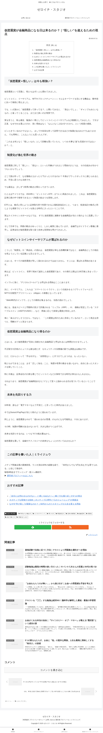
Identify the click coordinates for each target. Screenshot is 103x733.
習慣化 (89, 515)
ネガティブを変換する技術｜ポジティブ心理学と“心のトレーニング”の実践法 (43, 502)
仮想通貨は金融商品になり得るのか (47, 61)
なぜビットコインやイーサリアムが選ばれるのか (52, 57)
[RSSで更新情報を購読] (54, 529)
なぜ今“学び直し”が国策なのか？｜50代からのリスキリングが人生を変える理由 (44, 505)
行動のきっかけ (22, 519)
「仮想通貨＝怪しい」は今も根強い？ (48, 50)
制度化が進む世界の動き (42, 54)
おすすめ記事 (38, 72)
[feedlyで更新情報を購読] (49, 529)
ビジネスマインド (39, 515)
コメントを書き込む (51, 676)
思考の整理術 (70, 515)
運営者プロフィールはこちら (20, 477)
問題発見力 (60, 515)
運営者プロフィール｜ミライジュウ (70, 726)
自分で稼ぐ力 (10, 519)
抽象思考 (80, 515)
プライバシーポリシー (36, 726)
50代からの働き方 (25, 515)
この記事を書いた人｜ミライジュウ (47, 68)
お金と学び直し (10, 515)
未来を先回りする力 (41, 64)
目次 (48, 45)
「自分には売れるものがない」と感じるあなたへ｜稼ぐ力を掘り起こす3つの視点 (45, 498)
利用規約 (23, 726)
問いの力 (50, 515)
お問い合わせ (51, 726)
